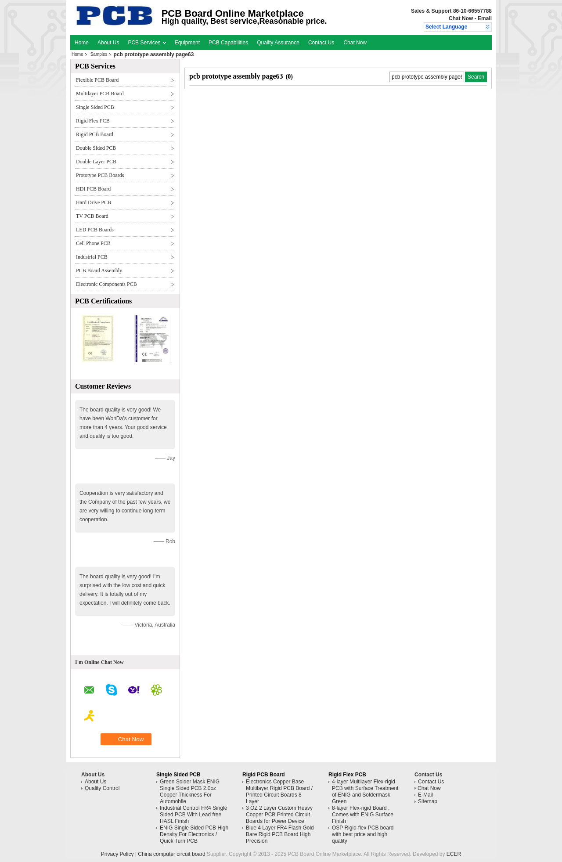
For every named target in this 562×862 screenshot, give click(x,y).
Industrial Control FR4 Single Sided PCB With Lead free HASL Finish (193, 814)
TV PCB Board (92, 216)
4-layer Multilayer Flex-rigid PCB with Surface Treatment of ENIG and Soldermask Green (365, 791)
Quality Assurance (278, 43)
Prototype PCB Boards (100, 175)
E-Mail (425, 795)
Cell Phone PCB (93, 243)
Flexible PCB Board (97, 80)
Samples (99, 54)
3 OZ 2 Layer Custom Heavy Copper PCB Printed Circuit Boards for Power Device (279, 814)
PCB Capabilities (228, 43)
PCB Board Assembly (99, 270)
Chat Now (461, 18)
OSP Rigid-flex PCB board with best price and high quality (363, 834)
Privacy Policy (117, 854)
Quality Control (102, 788)
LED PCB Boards (95, 230)
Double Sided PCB (96, 148)
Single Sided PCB (95, 107)
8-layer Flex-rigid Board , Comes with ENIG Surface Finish (362, 814)
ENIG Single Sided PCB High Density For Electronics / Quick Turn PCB (194, 834)
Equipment (187, 43)
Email (485, 18)
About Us (108, 43)
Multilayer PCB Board (100, 93)
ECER (454, 854)
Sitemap (427, 801)
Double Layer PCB (96, 162)
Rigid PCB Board (94, 134)
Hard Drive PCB (93, 202)
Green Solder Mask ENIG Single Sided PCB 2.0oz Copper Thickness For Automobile (190, 791)
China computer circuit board (171, 854)
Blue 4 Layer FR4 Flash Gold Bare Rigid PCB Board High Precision (280, 834)
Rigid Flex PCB (93, 121)
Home (82, 43)
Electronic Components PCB (106, 284)
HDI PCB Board (93, 189)
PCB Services (147, 43)
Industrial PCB (92, 257)
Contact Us (321, 43)
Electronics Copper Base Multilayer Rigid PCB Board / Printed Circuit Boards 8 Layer (279, 791)
